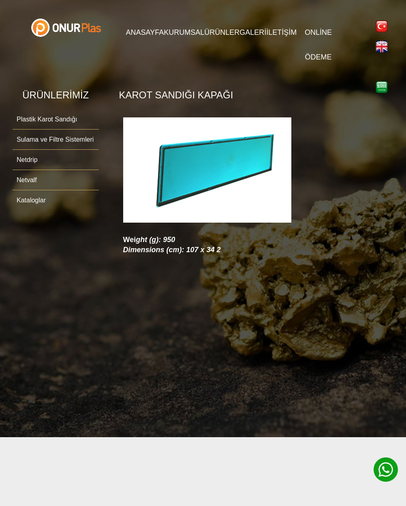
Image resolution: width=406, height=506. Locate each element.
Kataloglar (31, 200)
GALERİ (252, 32)
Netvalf (27, 179)
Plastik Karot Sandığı (47, 119)
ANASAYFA (145, 32)
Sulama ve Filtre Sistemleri (55, 139)
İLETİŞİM (281, 32)
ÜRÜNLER (221, 32)
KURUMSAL (184, 32)
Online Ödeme (318, 36)
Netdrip (27, 159)
